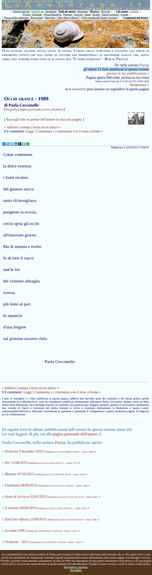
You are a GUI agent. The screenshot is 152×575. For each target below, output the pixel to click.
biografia (11, 109)
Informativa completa (76, 567)
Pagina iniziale (21, 11)
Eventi (96, 14)
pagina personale (30, 109)
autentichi (79, 89)
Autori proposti (110, 14)
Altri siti (105, 11)
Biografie (83, 11)
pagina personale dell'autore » (76, 434)
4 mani (124, 14)
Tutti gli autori (67, 11)
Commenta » (45, 131)
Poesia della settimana (16, 17)
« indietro (11, 127)
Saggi (88, 14)
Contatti (134, 11)
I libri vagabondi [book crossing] (99, 17)
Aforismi (37, 14)
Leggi (30, 131)
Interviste (50, 17)
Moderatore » (139, 85)
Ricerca (94, 11)
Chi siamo (122, 11)
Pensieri (67, 14)
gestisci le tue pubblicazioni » (128, 73)
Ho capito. (76, 570)
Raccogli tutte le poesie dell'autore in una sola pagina (44, 119)
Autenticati (37, 11)
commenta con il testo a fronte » (80, 131)
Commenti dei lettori (135, 17)
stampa (25, 127)
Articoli (78, 14)
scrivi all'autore (53, 109)
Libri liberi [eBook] (68, 17)
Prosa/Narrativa (52, 14)
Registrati (51, 11)
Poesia (26, 14)
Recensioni (37, 17)
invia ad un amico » (47, 127)
